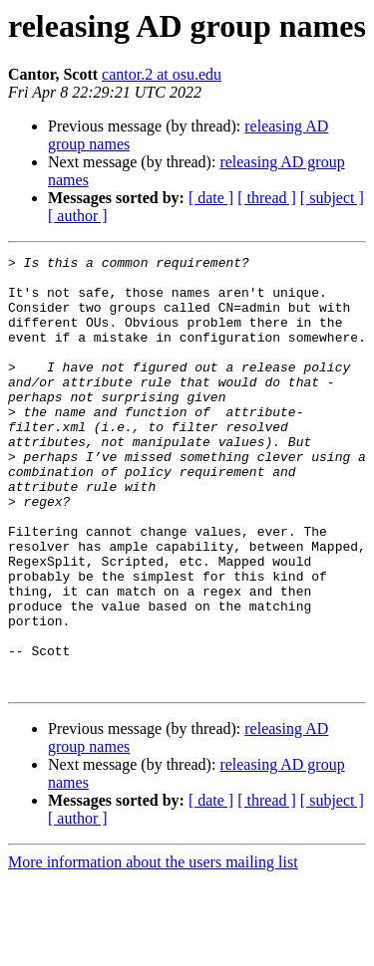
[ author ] (78, 215)
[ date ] (210, 197)
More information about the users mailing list (153, 948)
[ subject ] (332, 197)
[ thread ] (266, 197)
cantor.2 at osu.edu (161, 74)
